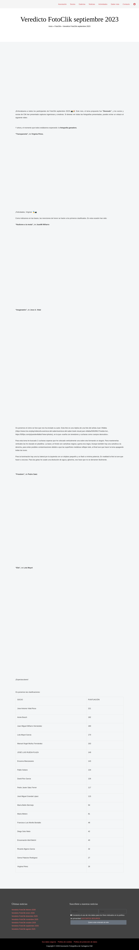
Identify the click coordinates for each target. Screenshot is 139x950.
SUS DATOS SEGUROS (90, 918)
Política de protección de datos (86, 942)
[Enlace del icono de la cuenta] (134, 4)
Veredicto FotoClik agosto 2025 (24, 929)
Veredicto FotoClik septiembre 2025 (25, 926)
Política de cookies (65, 942)
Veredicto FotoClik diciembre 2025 (25, 916)
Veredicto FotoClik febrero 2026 (24, 910)
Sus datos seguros (48, 942)
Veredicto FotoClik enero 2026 (23, 913)
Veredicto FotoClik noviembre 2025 (25, 919)
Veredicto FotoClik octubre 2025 (24, 923)
